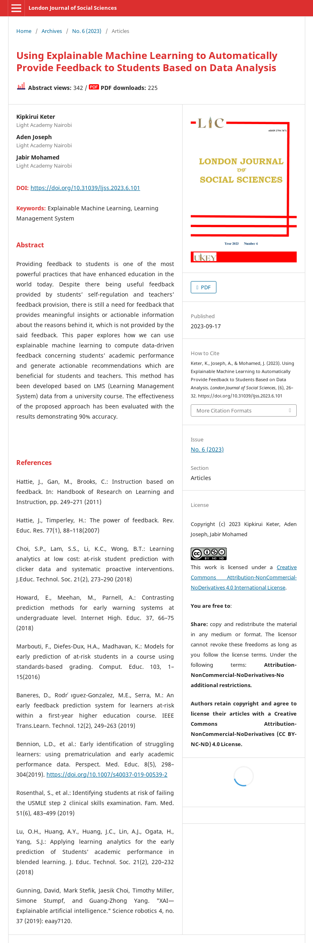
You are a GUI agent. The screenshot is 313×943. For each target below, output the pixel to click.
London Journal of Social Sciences (73, 7)
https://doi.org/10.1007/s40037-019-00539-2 (107, 774)
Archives (52, 31)
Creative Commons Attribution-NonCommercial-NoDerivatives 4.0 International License (244, 577)
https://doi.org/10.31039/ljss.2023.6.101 (85, 188)
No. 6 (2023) (86, 31)
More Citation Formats (223, 410)
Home (23, 31)
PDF (205, 287)
